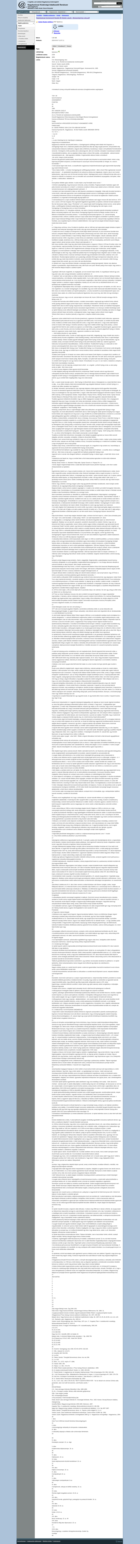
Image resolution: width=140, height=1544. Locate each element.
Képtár (58, 15)
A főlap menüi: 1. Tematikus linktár (23, 37)
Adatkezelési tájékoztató (24, 20)
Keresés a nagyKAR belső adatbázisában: (111, 1)
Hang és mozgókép (23, 17)
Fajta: (38, 49)
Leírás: (38, 60)
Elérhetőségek (21, 33)
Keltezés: (39, 40)
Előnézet (56, 31)
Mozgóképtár (21, 28)
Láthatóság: (40, 52)
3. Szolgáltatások (22, 43)
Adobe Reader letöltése (45, 22)
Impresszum (56, 1541)
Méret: (38, 38)
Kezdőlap (39, 15)
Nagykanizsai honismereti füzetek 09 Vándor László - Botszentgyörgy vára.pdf (63, 18)
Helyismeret (65, 15)
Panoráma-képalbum (23, 31)
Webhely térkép (47, 1541)
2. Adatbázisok (21, 41)
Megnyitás (57, 33)
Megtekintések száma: (43, 57)
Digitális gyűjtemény (49, 15)
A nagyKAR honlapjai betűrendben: (113, 5)
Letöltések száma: (42, 54)
